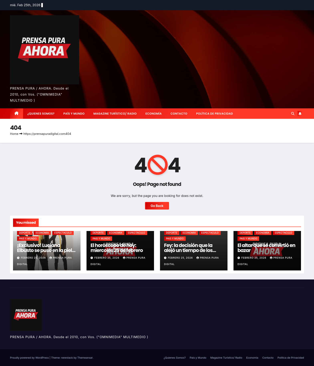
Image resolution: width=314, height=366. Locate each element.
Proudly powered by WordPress (29, 357)
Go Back (157, 206)
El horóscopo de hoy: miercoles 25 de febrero (117, 248)
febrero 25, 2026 (34, 257)
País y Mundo (74, 114)
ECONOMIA (42, 232)
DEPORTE (24, 232)
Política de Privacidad (214, 114)
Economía (154, 114)
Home (14, 134)
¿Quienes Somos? (41, 114)
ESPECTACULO (63, 232)
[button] (292, 114)
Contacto (178, 114)
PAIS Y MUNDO (28, 238)
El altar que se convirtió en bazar (266, 248)
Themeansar (85, 357)
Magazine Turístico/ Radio (115, 114)
